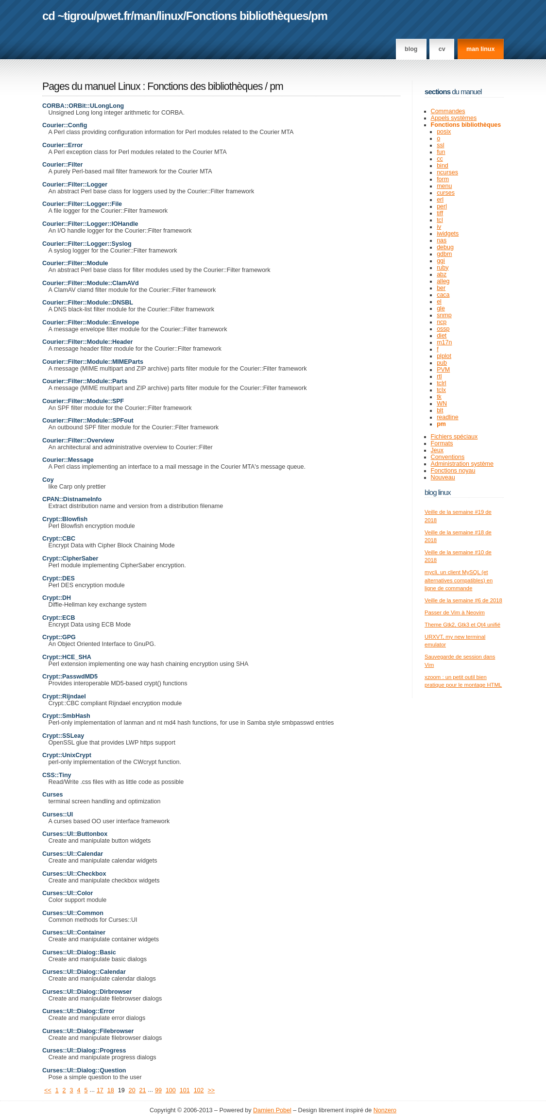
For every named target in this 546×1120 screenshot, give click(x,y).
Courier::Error (62, 145)
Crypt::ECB (58, 617)
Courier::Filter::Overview (78, 440)
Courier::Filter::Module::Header (87, 342)
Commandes (448, 111)
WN (442, 403)
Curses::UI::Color (67, 893)
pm (319, 15)
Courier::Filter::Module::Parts (84, 381)
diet (441, 335)
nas (441, 240)
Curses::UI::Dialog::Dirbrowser (87, 991)
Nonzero (385, 1110)
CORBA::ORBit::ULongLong (83, 105)
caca (443, 294)
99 (158, 1090)
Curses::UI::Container (73, 932)
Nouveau (443, 477)
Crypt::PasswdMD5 (70, 676)
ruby (442, 267)
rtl (439, 376)
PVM (443, 369)
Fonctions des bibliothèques (206, 86)
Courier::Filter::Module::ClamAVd (90, 283)
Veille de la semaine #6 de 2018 (463, 600)
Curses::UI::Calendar (72, 853)
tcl (440, 220)
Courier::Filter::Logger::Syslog (87, 243)
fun (441, 152)
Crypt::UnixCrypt (66, 755)
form (443, 179)
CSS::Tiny (56, 775)
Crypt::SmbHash (66, 716)
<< (47, 1090)
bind (442, 165)
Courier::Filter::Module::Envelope (90, 322)
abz (441, 274)
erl (440, 199)
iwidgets (448, 233)
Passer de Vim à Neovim (455, 612)
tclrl (441, 383)
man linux (480, 49)
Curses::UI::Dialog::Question (84, 1070)
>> (211, 1090)
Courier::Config (64, 125)
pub (442, 362)
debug (445, 247)
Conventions (448, 457)
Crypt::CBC (58, 538)
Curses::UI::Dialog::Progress (84, 1050)
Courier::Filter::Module (75, 263)
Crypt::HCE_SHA (66, 657)
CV (442, 49)
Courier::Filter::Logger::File (82, 204)
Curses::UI (57, 814)
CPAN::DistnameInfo (72, 499)
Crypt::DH (56, 597)
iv (439, 226)
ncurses (447, 172)
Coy (48, 479)
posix (444, 131)
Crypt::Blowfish (64, 519)
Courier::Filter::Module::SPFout (88, 420)
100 (171, 1090)
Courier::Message (68, 460)
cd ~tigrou (68, 15)
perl (442, 206)
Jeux (437, 450)
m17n (444, 342)
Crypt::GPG (59, 637)
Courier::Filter (62, 164)
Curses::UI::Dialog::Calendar (84, 971)
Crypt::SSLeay (63, 735)
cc (440, 158)
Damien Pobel (272, 1110)
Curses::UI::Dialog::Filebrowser (88, 1031)
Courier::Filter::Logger (74, 184)
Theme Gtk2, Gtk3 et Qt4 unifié (462, 625)
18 (110, 1090)
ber (441, 288)
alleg (443, 281)
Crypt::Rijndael (64, 696)
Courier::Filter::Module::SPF (83, 401)
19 (121, 1090)
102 (199, 1090)
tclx (441, 390)
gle (441, 308)
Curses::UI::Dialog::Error (78, 1011)
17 (100, 1090)
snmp (444, 315)
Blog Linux (438, 492)
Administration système (462, 463)
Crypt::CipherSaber (70, 558)
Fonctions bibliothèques (247, 15)
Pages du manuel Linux (91, 86)
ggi (441, 260)
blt (440, 410)
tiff (440, 213)
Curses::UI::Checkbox (74, 873)
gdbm (444, 254)
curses (446, 192)
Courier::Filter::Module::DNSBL (87, 302)
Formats (442, 443)
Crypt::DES (58, 578)
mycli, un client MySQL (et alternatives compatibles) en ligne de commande (459, 580)
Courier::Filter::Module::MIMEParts (92, 361)
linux (171, 15)
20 (132, 1090)
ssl (440, 145)
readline (448, 417)
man (145, 15)
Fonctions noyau (453, 470)
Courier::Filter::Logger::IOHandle (90, 224)
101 (185, 1090)
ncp (441, 322)
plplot (444, 356)
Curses (52, 794)
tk (439, 396)
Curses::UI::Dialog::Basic (79, 952)
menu (444, 186)
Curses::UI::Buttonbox (74, 834)
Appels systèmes (454, 118)
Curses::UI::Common (72, 913)
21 (142, 1090)
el (439, 301)
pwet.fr (113, 15)
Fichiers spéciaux (454, 436)
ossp (443, 328)
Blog (411, 49)
